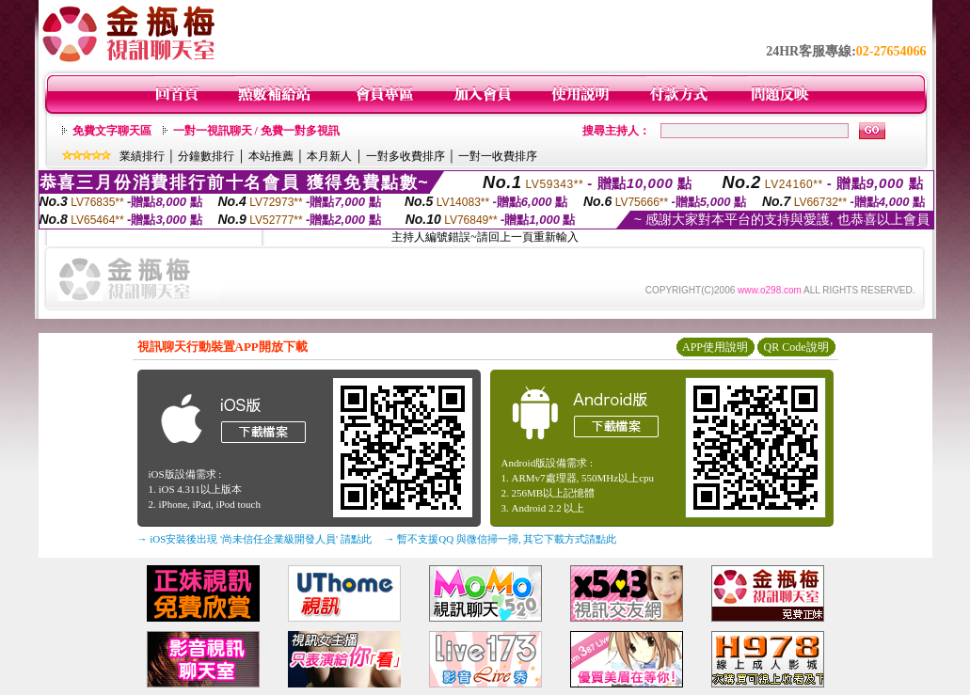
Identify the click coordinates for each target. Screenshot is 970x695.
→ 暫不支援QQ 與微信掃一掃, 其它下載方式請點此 (501, 539)
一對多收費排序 (405, 156)
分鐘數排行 (206, 156)
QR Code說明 (796, 347)
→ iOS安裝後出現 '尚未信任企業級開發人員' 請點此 (254, 539)
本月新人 (329, 156)
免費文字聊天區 (111, 130)
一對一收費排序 (497, 156)
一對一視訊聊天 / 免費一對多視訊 (256, 130)
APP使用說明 (715, 347)
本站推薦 (271, 156)
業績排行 (142, 156)
